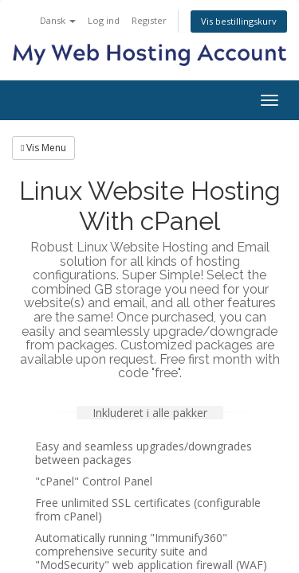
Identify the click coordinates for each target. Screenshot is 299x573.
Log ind (104, 20)
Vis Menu (43, 147)
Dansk (58, 20)
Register (149, 20)
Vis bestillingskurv (239, 21)
